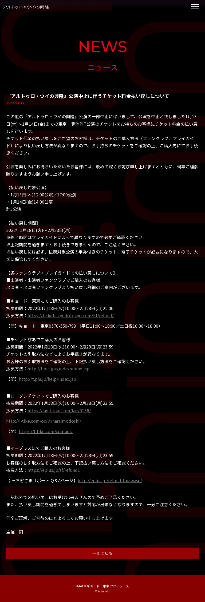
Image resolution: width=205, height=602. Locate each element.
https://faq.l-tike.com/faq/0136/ (59, 410)
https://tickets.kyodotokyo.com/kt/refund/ (70, 315)
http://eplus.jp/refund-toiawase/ (110, 480)
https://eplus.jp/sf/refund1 (54, 470)
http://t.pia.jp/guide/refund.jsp (58, 368)
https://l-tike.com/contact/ (46, 431)
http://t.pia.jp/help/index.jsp (47, 379)
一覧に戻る (102, 553)
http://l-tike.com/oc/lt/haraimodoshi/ (43, 421)
